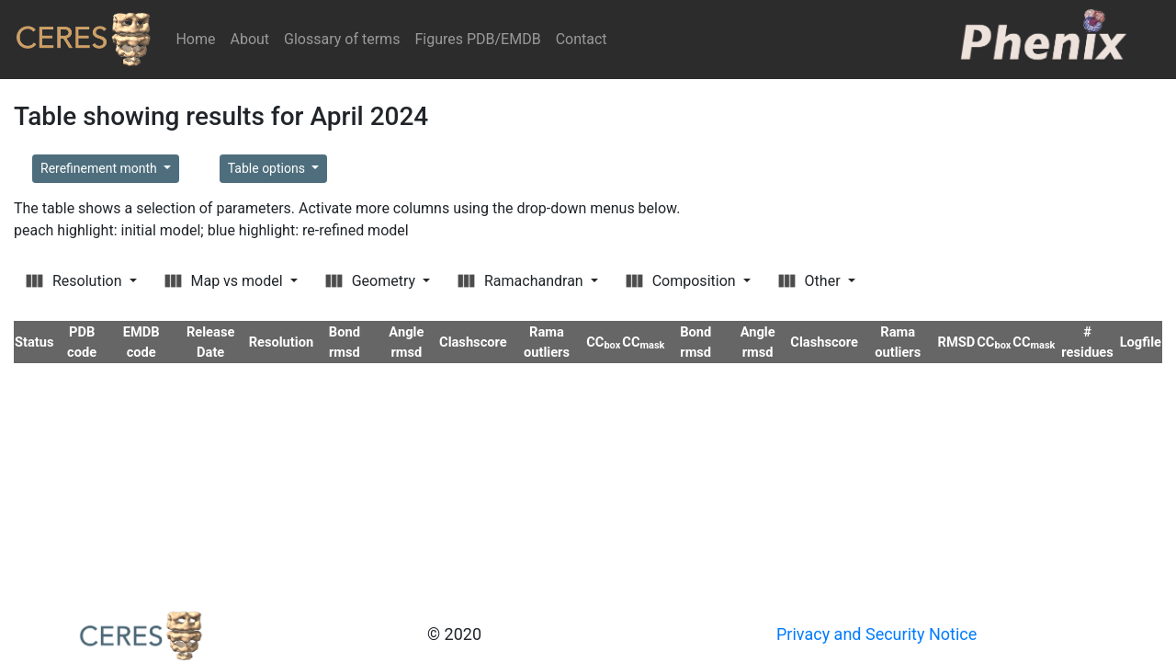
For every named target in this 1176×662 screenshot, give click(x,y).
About (249, 39)
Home (198, 38)
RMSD (957, 342)
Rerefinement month (100, 168)
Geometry (372, 281)
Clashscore (473, 342)
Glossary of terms (342, 39)
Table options (268, 168)
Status (34, 342)
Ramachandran (522, 281)
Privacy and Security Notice (876, 634)
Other (811, 281)
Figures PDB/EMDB (477, 39)
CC (603, 342)
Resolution (75, 281)
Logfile (1140, 342)
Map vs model (225, 281)
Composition (683, 281)
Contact (581, 39)
